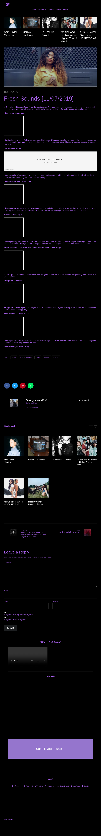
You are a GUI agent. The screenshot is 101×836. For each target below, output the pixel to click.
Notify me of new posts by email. (15, 624)
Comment (8, 562)
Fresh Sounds (26, 357)
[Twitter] (39, 790)
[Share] (7, 386)
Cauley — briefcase (28, 34)
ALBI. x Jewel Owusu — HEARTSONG (88, 35)
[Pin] (23, 386)
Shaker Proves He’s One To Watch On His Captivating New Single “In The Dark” (35, 533)
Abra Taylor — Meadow (12, 34)
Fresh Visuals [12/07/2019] (66, 531)
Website (55, 605)
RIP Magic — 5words (49, 34)
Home (34, 9)
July (38, 357)
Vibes (56, 357)
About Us (66, 9)
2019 (14, 357)
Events (58, 9)
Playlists (51, 9)
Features (41, 9)
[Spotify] (85, 790)
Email (6, 605)
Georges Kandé (35, 400)
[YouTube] (75, 790)
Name (6, 594)
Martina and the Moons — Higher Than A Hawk (69, 37)
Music (47, 357)
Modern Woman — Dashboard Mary (36, 503)
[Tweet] (15, 386)
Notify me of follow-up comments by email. (19, 619)
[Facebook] (28, 790)
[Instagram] (50, 790)
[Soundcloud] (63, 790)
